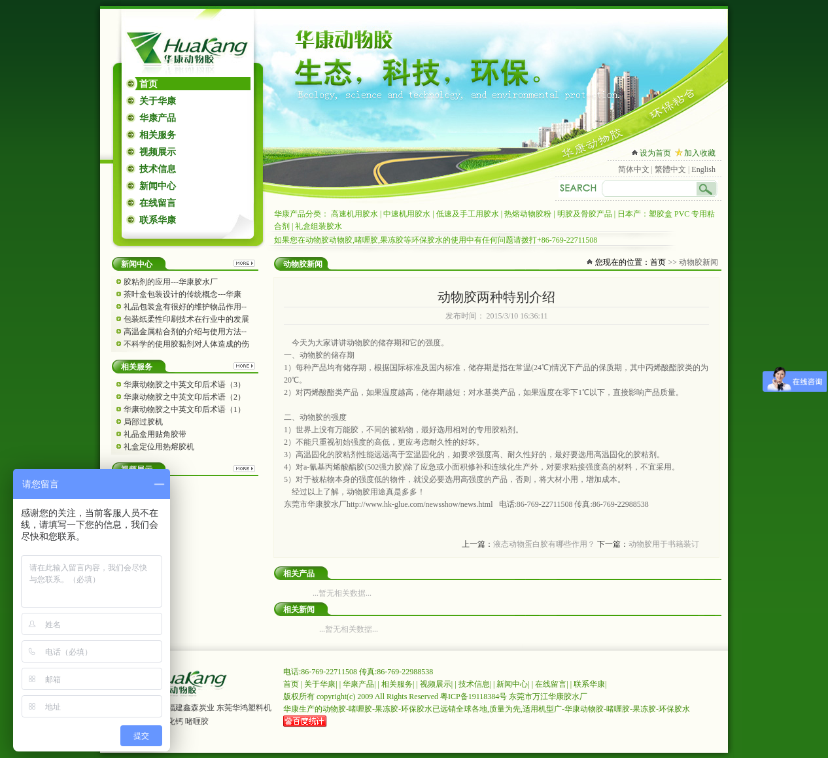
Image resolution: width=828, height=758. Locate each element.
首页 (148, 84)
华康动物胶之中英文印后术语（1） (184, 409)
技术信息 (157, 169)
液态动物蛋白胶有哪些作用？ (544, 544)
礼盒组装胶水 (318, 226)
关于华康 (157, 101)
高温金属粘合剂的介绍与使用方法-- (185, 331)
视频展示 (157, 152)
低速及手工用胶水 (467, 213)
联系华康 (157, 220)
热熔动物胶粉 (527, 213)
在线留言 (157, 203)
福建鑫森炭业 (191, 707)
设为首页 (655, 153)
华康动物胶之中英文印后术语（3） (184, 384)
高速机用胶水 (354, 213)
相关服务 (157, 135)
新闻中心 (157, 186)
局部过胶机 (143, 421)
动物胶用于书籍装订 (664, 544)
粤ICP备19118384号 (473, 696)
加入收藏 (700, 153)
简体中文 (633, 169)
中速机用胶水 (406, 213)
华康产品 (157, 118)
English (703, 169)
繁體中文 (670, 169)
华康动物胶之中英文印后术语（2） (184, 397)
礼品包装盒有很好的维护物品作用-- (185, 306)
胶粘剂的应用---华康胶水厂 (171, 281)
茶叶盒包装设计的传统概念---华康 (182, 294)
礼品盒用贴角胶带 (155, 434)
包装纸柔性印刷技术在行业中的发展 (186, 319)
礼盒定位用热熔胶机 (159, 446)
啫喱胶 (197, 721)
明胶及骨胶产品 (584, 213)
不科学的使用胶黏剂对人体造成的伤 (186, 344)
